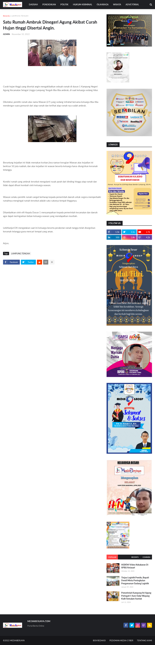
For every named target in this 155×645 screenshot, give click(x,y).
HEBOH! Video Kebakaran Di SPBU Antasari (134, 566)
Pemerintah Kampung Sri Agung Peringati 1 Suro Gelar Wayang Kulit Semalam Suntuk (136, 595)
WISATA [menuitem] (117, 4)
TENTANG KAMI (144, 640)
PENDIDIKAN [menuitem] (49, 4)
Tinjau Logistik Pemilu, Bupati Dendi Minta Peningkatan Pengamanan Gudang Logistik (135, 580)
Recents (135, 557)
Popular (112, 557)
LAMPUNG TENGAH (20, 16)
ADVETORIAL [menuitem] (132, 4)
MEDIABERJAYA (17, 640)
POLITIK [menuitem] (64, 4)
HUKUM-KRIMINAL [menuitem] (82, 4)
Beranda (6, 16)
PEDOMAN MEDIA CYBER (121, 640)
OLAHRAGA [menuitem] (103, 4)
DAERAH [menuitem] (33, 4)
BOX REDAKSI (99, 640)
